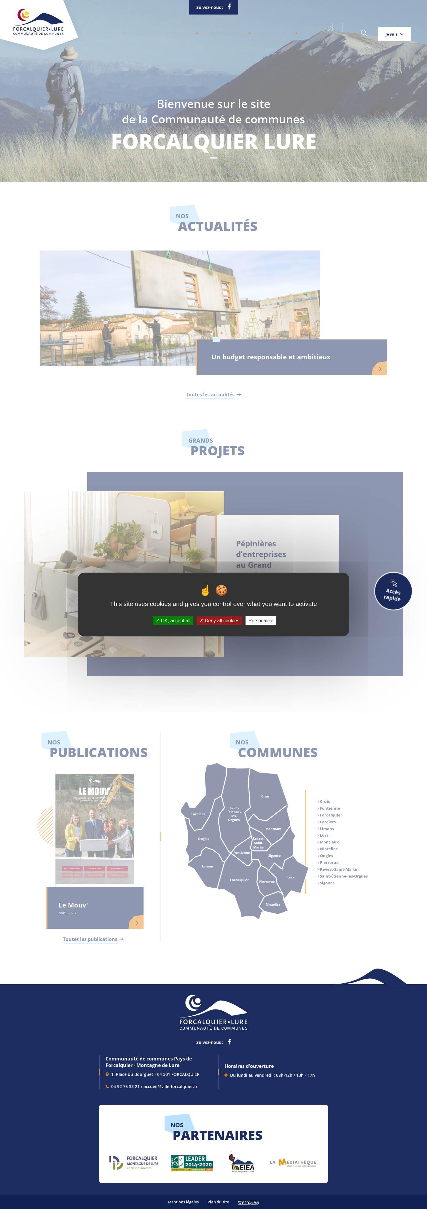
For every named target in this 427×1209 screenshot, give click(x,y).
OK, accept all (173, 620)
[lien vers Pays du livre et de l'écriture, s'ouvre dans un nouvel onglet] (293, 1160)
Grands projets (289, 31)
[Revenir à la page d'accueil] (38, 33)
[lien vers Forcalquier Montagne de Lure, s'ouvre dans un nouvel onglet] (133, 1160)
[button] (143, 31)
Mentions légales (183, 1202)
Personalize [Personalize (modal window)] (260, 620)
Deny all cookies (219, 620)
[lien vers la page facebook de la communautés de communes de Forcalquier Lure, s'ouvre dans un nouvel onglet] (229, 7)
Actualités (247, 31)
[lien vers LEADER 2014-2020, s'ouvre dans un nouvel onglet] (192, 1160)
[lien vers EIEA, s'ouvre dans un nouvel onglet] (241, 1160)
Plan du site (218, 1202)
